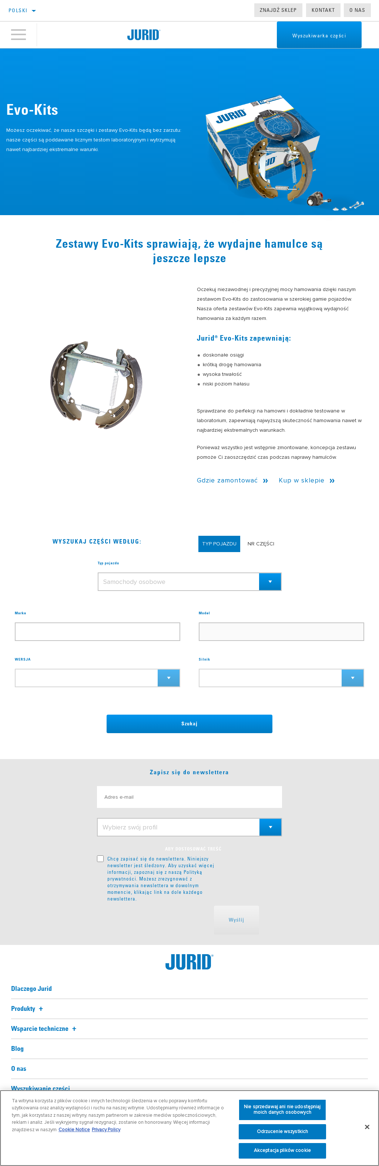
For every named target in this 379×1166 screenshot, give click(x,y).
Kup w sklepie (302, 480)
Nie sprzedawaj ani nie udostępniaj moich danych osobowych (282, 1110)
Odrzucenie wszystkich (282, 1132)
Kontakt (323, 10)
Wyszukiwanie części (40, 1089)
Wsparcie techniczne (44, 1029)
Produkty (28, 1009)
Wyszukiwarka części (319, 35)
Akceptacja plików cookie (282, 1150)
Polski (18, 10)
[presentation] (153, 920)
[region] (189, 1128)
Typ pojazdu (108, 563)
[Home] (144, 34)
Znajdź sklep (278, 10)
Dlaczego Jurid (31, 989)
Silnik (204, 659)
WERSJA (23, 659)
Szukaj (189, 723)
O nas (357, 10)
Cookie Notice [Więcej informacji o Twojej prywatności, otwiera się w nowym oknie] (74, 1130)
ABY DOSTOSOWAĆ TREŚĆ (193, 849)
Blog (17, 1049)
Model (204, 613)
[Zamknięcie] (367, 1127)
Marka (20, 613)
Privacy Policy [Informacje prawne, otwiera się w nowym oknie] (106, 1130)
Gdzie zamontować (227, 480)
